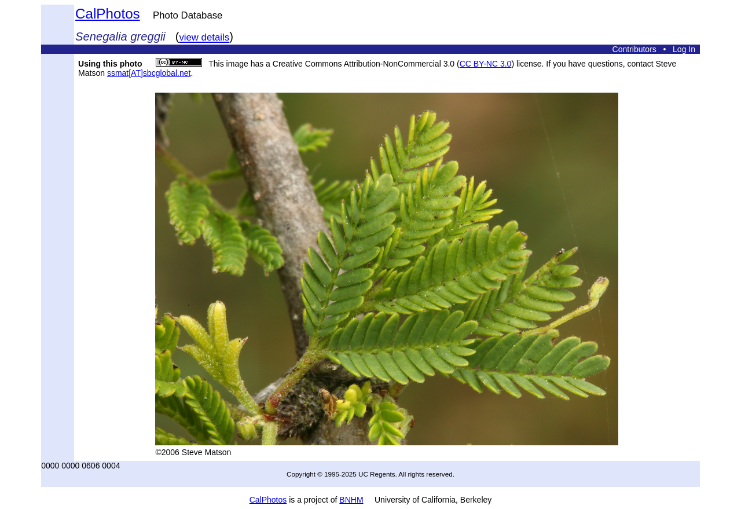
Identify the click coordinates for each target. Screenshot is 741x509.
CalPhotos (107, 13)
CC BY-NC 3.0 (486, 63)
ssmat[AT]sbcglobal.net (148, 73)
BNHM (351, 499)
